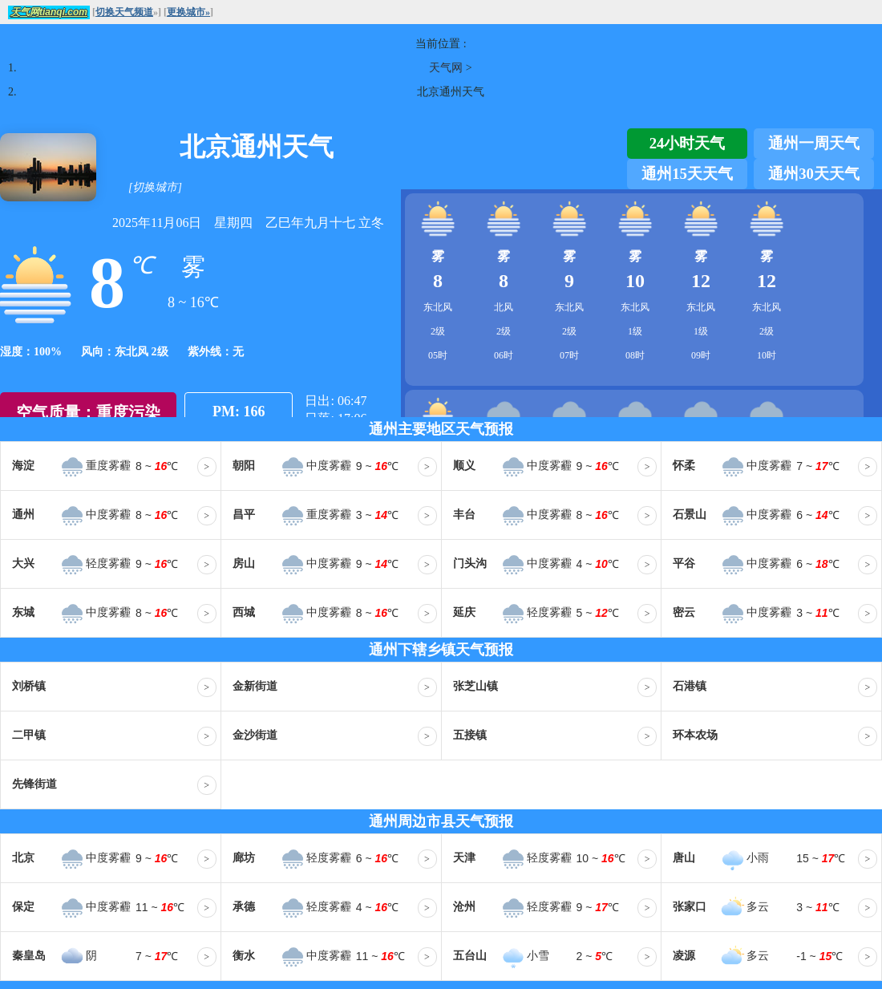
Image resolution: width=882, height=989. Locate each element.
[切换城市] (155, 187)
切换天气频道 (124, 12)
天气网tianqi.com (48, 12)
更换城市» (188, 12)
